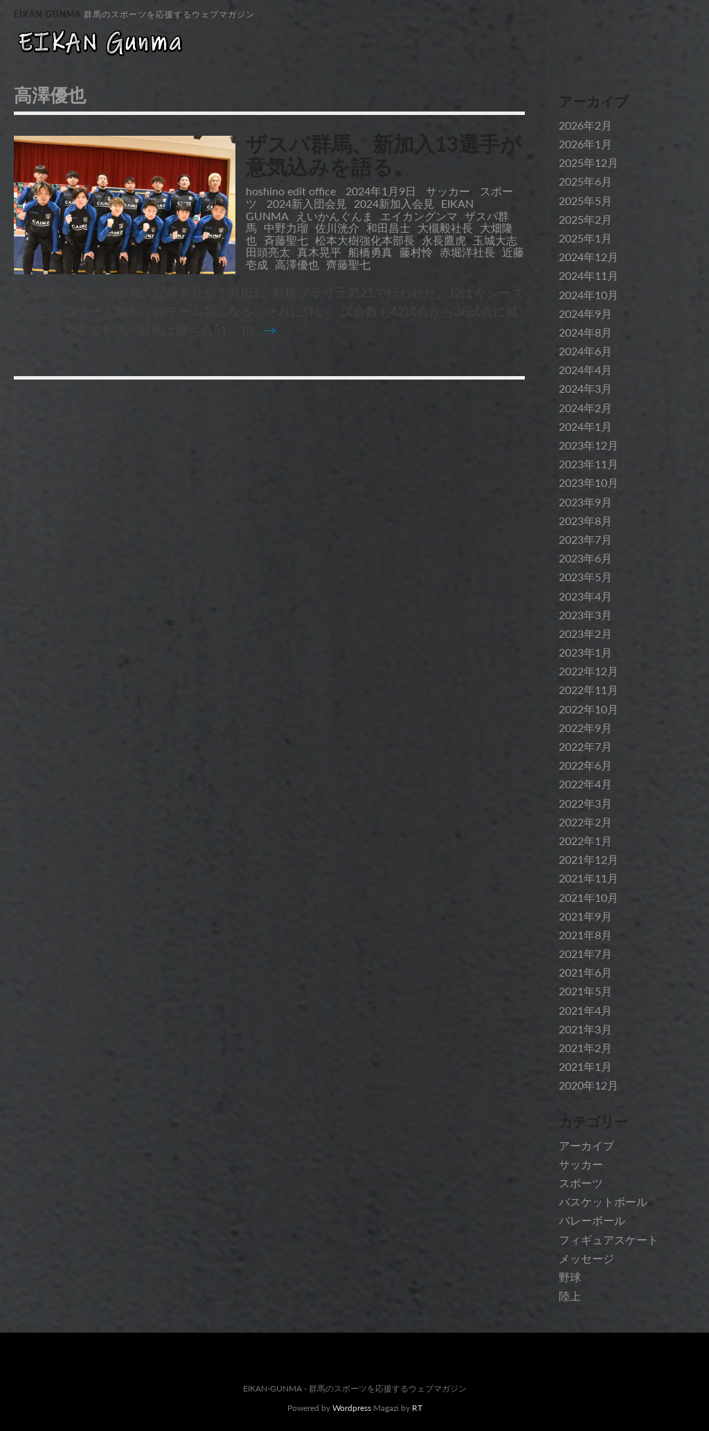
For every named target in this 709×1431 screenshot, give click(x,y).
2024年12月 (588, 256)
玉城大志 (495, 240)
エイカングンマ (419, 215)
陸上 (570, 1295)
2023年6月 (585, 558)
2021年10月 (588, 897)
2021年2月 (585, 1047)
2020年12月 (588, 1085)
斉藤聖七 (286, 240)
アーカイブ (586, 1145)
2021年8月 (585, 934)
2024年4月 (585, 369)
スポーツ (581, 1182)
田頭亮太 (268, 251)
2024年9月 (585, 313)
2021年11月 (588, 878)
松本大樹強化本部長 (365, 240)
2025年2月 (585, 219)
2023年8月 (585, 520)
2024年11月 (588, 275)
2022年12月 (588, 670)
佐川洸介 (337, 227)
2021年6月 (585, 972)
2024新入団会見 (307, 203)
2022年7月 (585, 746)
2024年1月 (585, 426)
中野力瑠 (286, 227)
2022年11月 (588, 689)
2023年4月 (585, 596)
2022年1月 (585, 840)
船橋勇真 (370, 251)
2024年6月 (585, 350)
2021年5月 (585, 990)
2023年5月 (585, 576)
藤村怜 (416, 251)
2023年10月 (588, 482)
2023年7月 (585, 539)
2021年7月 (585, 953)
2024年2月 (585, 407)
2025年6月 (585, 181)
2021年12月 (588, 859)
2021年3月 (585, 1029)
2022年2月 (585, 821)
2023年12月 (588, 445)
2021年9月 (585, 916)
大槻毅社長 (445, 227)
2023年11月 (588, 463)
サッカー (448, 190)
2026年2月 (585, 125)
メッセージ (586, 1258)
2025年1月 (585, 238)
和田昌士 (388, 227)
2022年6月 (585, 765)
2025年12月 (588, 162)
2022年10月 (588, 709)
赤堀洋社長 (467, 251)
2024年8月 (585, 332)
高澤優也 (297, 264)
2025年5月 (585, 200)
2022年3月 (585, 803)
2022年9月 (585, 727)
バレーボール (592, 1220)
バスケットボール (603, 1201)
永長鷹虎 (444, 240)
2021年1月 (585, 1066)
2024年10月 (588, 294)
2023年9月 (585, 501)
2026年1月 (585, 143)
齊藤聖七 (348, 264)
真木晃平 (319, 251)
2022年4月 (585, 783)
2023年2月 (585, 633)
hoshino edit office (291, 190)
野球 (570, 1276)
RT (417, 1408)
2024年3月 (585, 388)
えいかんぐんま (334, 215)
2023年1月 (585, 652)
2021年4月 (585, 1010)
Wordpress (351, 1408)
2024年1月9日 (382, 190)
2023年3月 (585, 614)
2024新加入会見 (394, 203)
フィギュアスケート (608, 1239)
